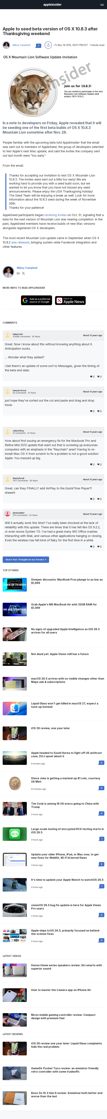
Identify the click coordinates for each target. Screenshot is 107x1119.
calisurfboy (18, 431)
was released (20, 242)
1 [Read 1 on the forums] (101, 838)
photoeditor (19, 513)
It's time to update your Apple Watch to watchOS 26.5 (67, 879)
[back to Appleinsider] (52, 5)
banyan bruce (19, 390)
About (92, 335)
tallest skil (18, 334)
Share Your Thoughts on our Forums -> (26, 559)
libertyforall (18, 478)
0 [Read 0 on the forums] (101, 762)
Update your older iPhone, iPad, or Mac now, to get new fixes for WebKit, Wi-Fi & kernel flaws (65, 856)
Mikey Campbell (21, 45)
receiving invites (55, 215)
